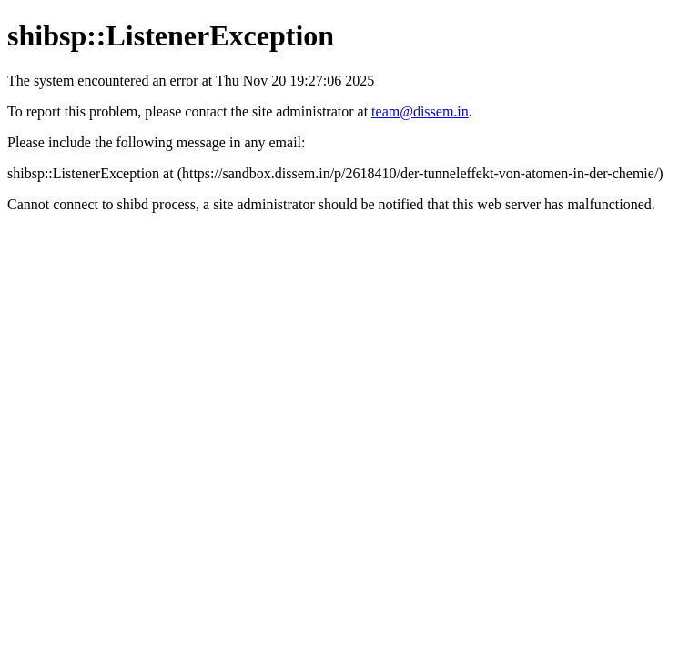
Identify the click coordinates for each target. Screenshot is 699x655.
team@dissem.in (420, 111)
